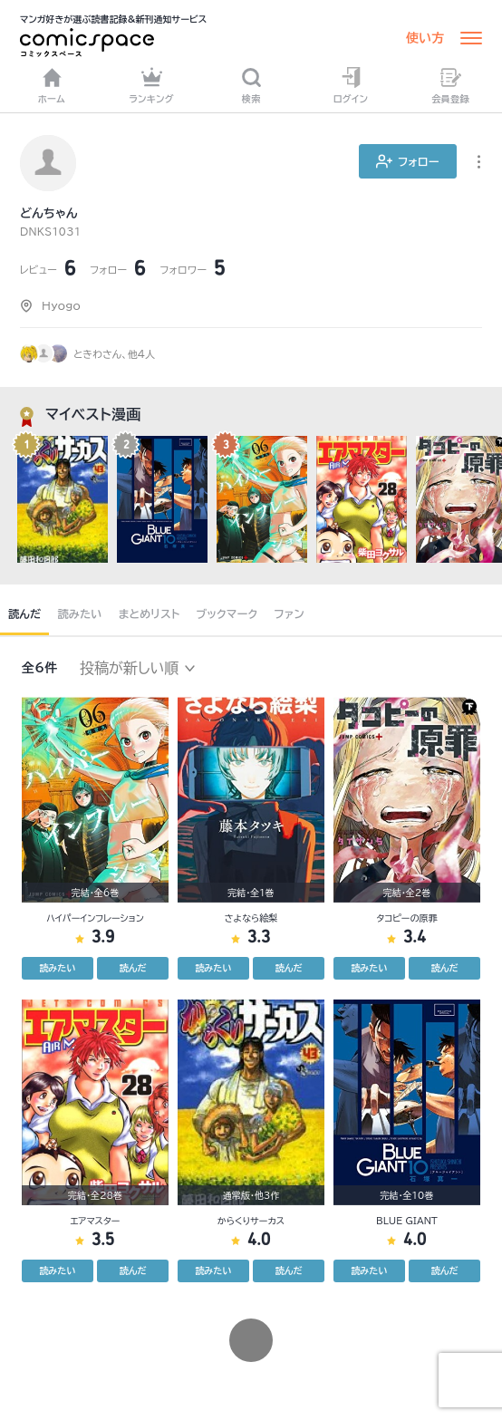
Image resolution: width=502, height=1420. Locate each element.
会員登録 (450, 85)
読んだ (24, 613)
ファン (289, 613)
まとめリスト (149, 613)
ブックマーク (227, 613)
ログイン (350, 85)
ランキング (151, 85)
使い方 (425, 38)
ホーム (51, 85)
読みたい (79, 613)
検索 (251, 85)
